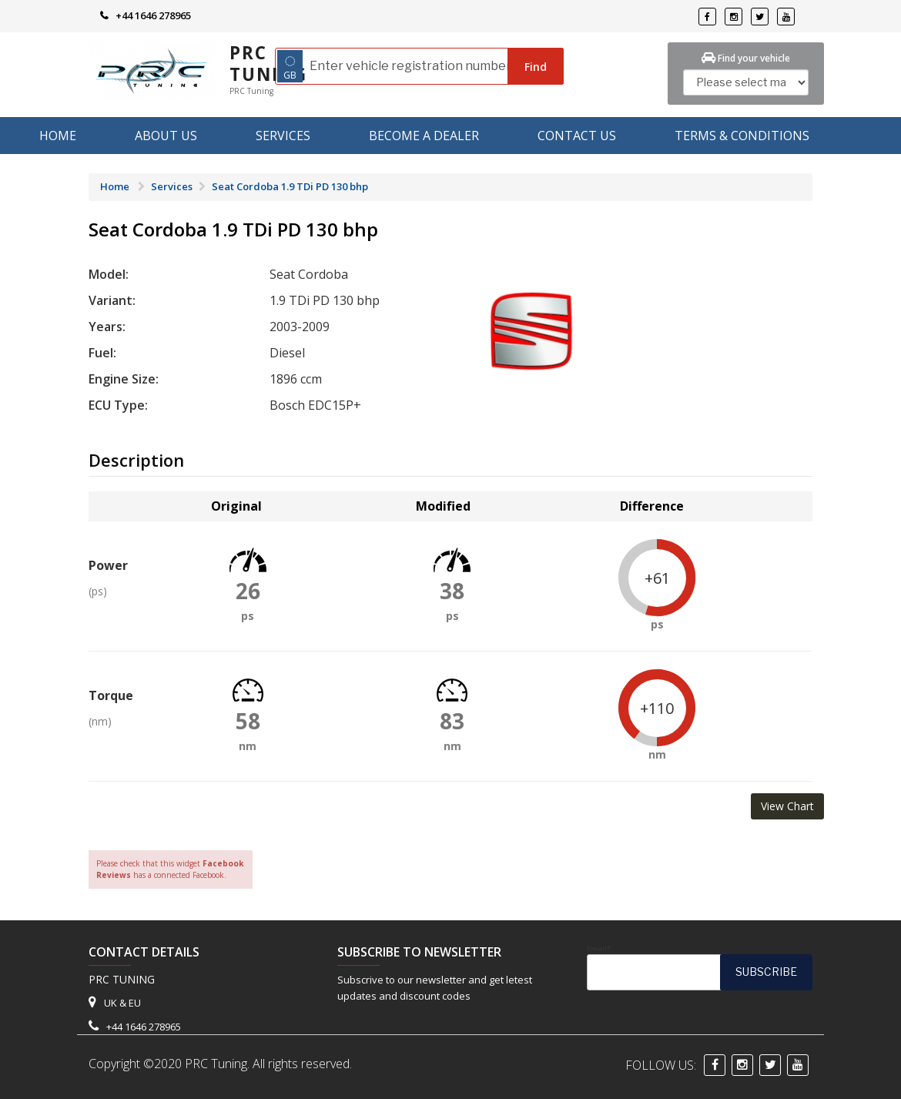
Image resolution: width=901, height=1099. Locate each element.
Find (535, 66)
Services (283, 135)
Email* (699, 967)
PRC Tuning (268, 63)
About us (166, 135)
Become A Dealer (424, 135)
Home (57, 135)
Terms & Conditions (742, 135)
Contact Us (577, 135)
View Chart (787, 806)
